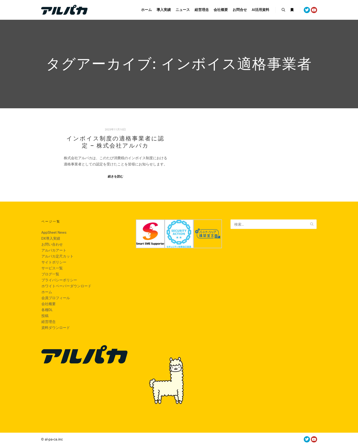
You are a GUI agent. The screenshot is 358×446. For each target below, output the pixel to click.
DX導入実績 (50, 238)
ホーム (46, 292)
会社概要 (48, 304)
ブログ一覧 (50, 274)
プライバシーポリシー (59, 280)
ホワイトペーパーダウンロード (66, 286)
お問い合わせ (52, 244)
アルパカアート (53, 250)
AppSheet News (54, 232)
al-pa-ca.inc (54, 439)
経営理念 (48, 322)
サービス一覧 (52, 268)
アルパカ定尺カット (57, 256)
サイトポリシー (53, 262)
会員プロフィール (55, 298)
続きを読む (115, 176)
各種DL (47, 310)
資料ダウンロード (55, 328)
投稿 (45, 316)
